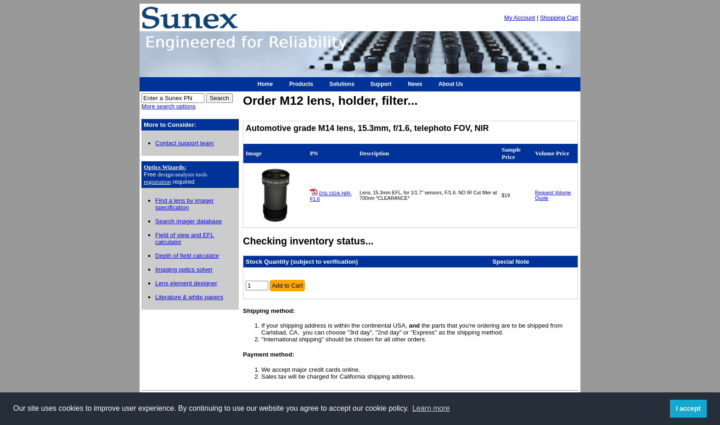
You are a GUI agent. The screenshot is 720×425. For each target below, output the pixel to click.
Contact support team (184, 143)
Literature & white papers (189, 297)
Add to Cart (287, 285)
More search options (168, 106)
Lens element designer (186, 283)
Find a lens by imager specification (184, 204)
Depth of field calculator (187, 255)
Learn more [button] (431, 408)
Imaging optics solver (184, 269)
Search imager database (188, 221)
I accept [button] (688, 408)
